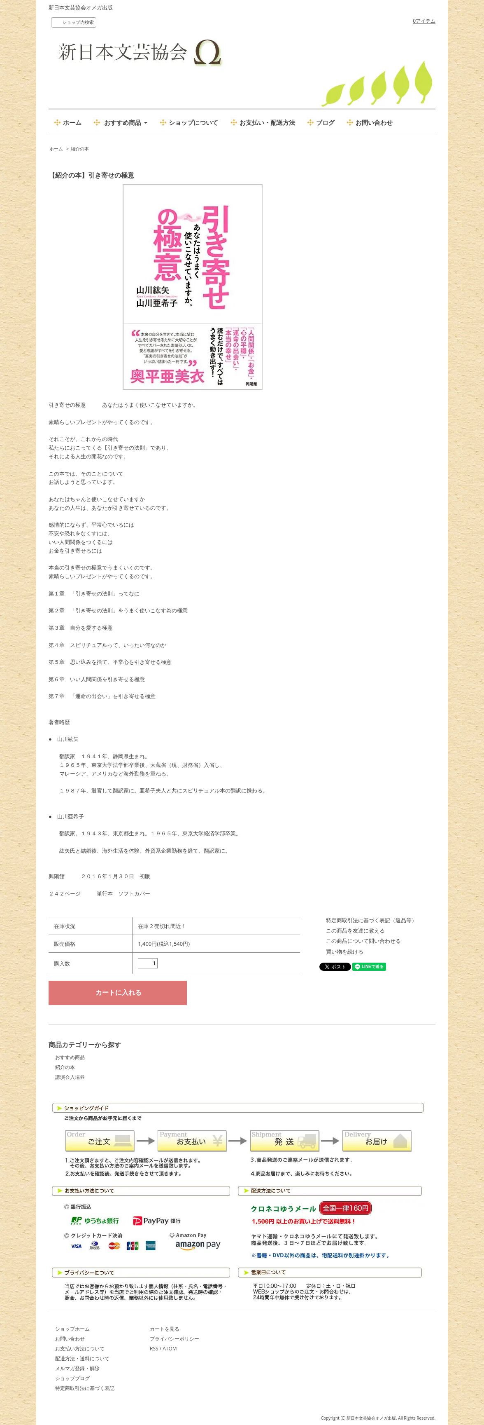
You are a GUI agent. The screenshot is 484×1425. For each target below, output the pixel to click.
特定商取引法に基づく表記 (84, 1388)
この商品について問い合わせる (363, 941)
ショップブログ (72, 1378)
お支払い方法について (80, 1348)
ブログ (325, 122)
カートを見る (164, 1328)
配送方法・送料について (82, 1358)
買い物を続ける (344, 951)
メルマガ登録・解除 (77, 1368)
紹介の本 (80, 148)
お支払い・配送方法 (267, 122)
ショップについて (193, 122)
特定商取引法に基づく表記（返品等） (371, 920)
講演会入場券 (70, 1076)
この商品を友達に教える (355, 930)
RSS (154, 1348)
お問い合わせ (374, 122)
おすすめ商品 (70, 1057)
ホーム (72, 122)
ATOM (170, 1348)
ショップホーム (72, 1328)
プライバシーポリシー (174, 1338)
